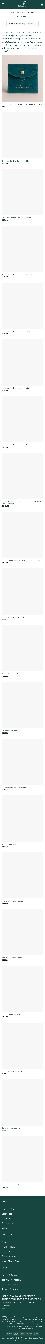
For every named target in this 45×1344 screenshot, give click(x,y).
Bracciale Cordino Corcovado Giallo (16, 388)
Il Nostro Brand (9, 1209)
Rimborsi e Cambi (10, 1256)
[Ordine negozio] (22, 23)
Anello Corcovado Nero (11, 1014)
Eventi (5, 1228)
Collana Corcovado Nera (12, 1128)
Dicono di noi (8, 1214)
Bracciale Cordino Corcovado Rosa (16, 331)
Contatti (6, 1242)
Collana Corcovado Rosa (12, 1071)
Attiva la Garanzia (10, 1289)
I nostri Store (8, 1218)
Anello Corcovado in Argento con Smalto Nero (21, 560)
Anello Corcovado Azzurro (12, 901)
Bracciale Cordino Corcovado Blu (15, 161)
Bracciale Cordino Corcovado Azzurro (17, 274)
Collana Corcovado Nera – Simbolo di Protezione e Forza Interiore (22, 502)
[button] (3, 4)
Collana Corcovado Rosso (12, 1185)
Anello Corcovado (9, 844)
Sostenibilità (7, 1223)
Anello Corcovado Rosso (12, 958)
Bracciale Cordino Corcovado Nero (16, 445)
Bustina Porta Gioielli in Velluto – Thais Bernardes (22, 104)
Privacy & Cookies (10, 1275)
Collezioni (20, 12)
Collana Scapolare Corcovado (14, 787)
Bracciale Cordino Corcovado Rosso (16, 218)
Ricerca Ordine (9, 1251)
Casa (12, 12)
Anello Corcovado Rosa (11, 674)
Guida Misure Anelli (11, 1261)
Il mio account (8, 1247)
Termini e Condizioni (11, 1280)
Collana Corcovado (9, 731)
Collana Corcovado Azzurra (13, 617)
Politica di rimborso (11, 1284)
